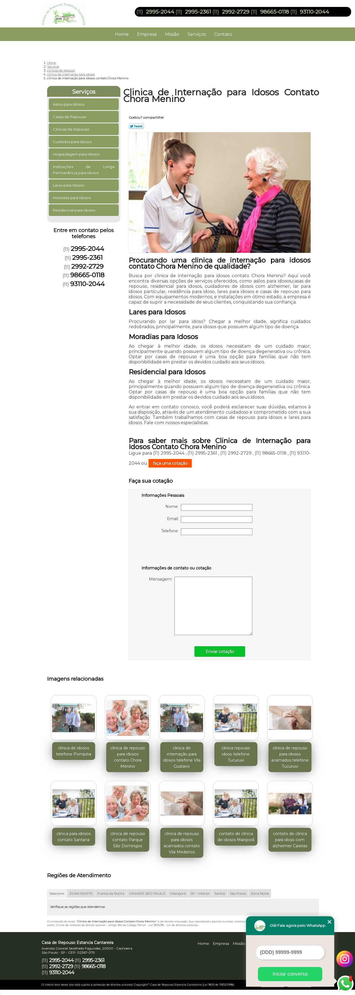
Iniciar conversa (290, 974)
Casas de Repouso (70, 116)
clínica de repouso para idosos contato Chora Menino (127, 757)
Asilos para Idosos (69, 104)
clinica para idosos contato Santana (74, 836)
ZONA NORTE (81, 893)
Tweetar (136, 126)
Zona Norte (260, 893)
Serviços (196, 34)
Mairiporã (178, 893)
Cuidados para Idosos (72, 141)
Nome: (208, 507)
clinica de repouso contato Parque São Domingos (127, 839)
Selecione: (57, 893)
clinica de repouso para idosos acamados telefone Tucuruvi (290, 757)
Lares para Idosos (69, 185)
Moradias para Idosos (72, 197)
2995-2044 (160, 12)
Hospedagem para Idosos (76, 154)
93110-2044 (314, 12)
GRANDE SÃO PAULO (147, 893)
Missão (172, 34)
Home (122, 34)
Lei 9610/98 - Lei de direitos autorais (173, 925)
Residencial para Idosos (74, 210)
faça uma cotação (170, 463)
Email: (209, 519)
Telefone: (206, 531)
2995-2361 (198, 12)
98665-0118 (274, 12)
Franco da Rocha (110, 893)
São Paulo (238, 893)
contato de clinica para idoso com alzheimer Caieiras (290, 839)
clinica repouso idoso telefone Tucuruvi (236, 754)
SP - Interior (200, 893)
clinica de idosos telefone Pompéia (73, 751)
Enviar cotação (220, 651)
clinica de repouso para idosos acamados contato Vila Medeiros (182, 842)
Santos (219, 893)
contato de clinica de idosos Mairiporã (235, 836)
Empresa (147, 34)
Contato (223, 34)
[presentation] (177, 551)
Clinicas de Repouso (71, 129)
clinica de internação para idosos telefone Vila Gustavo (182, 757)
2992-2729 (235, 12)
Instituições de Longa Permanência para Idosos (84, 169)
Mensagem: (200, 606)
